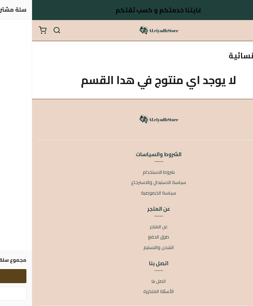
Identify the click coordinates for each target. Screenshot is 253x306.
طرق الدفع (126, 237)
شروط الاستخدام (127, 172)
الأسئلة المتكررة (126, 291)
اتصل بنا (126, 281)
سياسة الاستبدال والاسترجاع (126, 182)
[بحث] (24, 30)
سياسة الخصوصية (126, 193)
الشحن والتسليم (126, 247)
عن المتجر (127, 226)
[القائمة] (242, 30)
